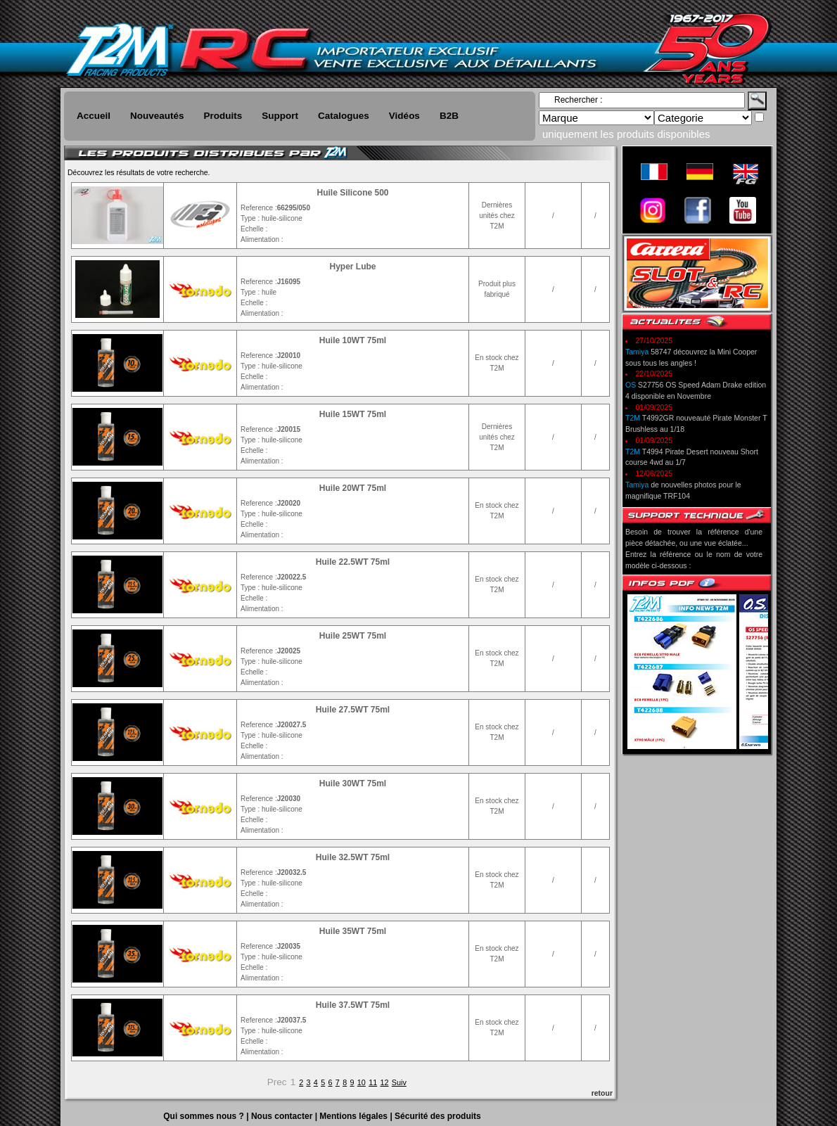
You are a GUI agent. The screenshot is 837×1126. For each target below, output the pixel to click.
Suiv (399, 1082)
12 (384, 1082)
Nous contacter (283, 1116)
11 (373, 1082)
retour (602, 1093)
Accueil (93, 115)
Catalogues (343, 115)
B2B (449, 115)
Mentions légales (354, 1116)
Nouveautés (157, 115)
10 (361, 1082)
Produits (223, 115)
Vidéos (404, 115)
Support (280, 115)
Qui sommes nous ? (204, 1116)
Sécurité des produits (438, 1116)
